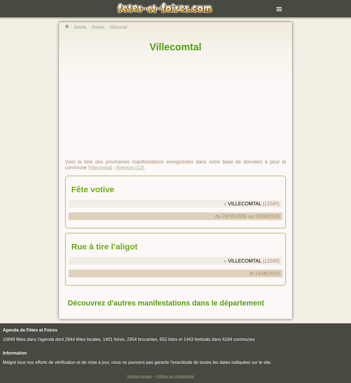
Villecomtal (175, 47)
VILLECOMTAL (244, 203)
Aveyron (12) (130, 167)
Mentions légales (139, 376)
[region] (175, 103)
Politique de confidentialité (175, 376)
